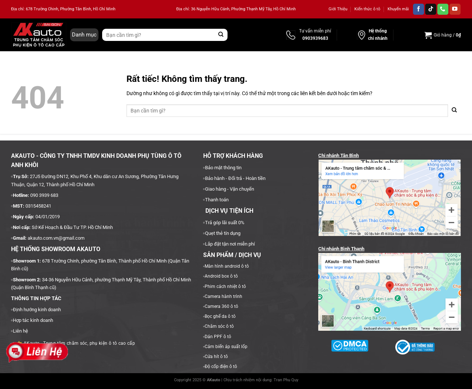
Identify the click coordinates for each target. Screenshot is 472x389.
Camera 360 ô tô (221, 306)
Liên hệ (20, 331)
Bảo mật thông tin (223, 167)
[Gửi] (221, 35)
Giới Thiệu (338, 9)
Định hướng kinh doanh (37, 309)
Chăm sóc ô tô (219, 326)
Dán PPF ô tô (218, 336)
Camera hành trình (223, 296)
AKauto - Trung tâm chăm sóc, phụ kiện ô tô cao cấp (76, 343)
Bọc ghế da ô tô (220, 316)
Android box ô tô (221, 276)
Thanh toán (217, 199)
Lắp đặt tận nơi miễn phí (230, 244)
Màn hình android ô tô (227, 266)
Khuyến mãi (398, 9)
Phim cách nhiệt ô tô (225, 286)
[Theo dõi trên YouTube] (455, 9)
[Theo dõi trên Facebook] (418, 9)
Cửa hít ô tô (216, 356)
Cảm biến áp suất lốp (226, 346)
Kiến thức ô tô (367, 9)
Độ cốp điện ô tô (221, 366)
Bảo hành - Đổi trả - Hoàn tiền (235, 178)
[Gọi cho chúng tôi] (442, 9)
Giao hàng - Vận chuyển (229, 189)
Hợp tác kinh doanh (33, 320)
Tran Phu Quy (286, 380)
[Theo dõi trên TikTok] (430, 9)
